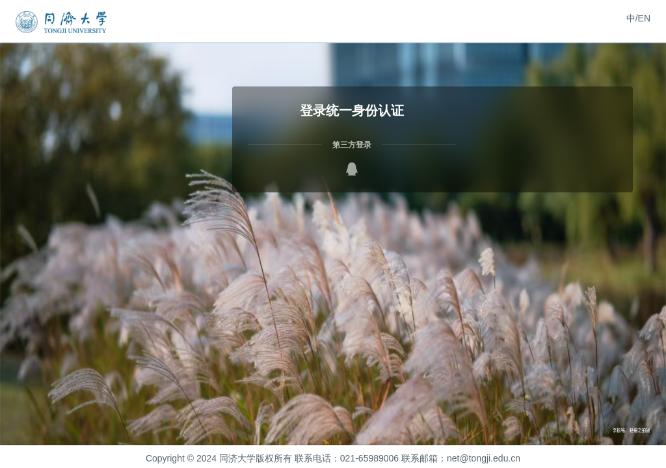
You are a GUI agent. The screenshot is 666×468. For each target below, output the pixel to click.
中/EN (638, 18)
